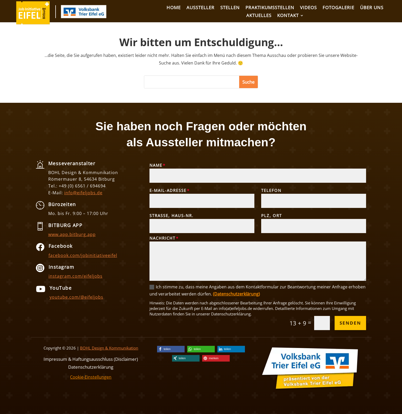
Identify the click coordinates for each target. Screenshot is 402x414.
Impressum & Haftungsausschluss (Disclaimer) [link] (91, 358)
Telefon (271, 190)
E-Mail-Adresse (167, 190)
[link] (33, 23)
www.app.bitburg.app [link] (72, 234)
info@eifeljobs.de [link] (83, 193)
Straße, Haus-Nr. (171, 215)
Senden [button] (350, 323)
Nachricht (162, 238)
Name (155, 165)
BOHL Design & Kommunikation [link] (109, 348)
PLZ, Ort (271, 215)
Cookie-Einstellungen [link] (90, 377)
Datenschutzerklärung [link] (90, 366)
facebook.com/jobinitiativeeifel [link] (83, 255)
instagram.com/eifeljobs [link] (76, 276)
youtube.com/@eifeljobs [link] (76, 297)
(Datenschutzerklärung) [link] (236, 294)
